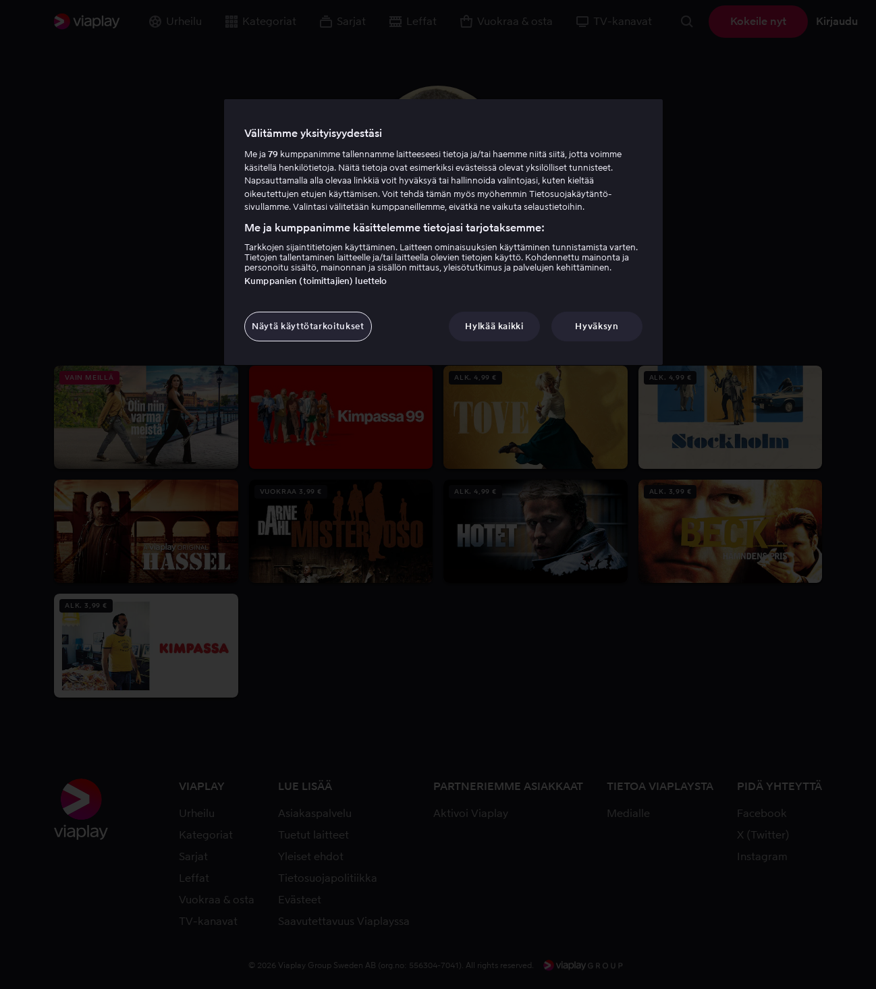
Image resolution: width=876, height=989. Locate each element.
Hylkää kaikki (494, 326)
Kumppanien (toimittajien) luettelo (315, 281)
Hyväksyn (596, 326)
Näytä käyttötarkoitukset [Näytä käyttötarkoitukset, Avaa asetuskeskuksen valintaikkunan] (308, 326)
